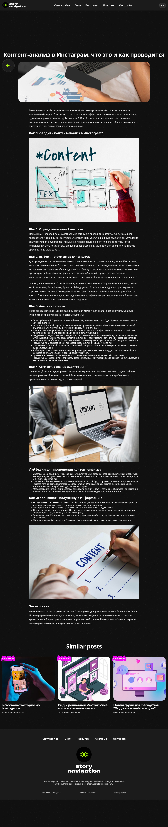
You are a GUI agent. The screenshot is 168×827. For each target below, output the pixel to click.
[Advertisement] (84, 28)
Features (91, 5)
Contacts (125, 5)
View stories (62, 5)
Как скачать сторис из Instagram (21, 727)
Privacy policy (120, 819)
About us (108, 5)
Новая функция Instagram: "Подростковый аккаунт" (137, 727)
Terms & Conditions (88, 819)
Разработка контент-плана (51, 517)
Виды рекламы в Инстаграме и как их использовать (84, 727)
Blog (78, 5)
